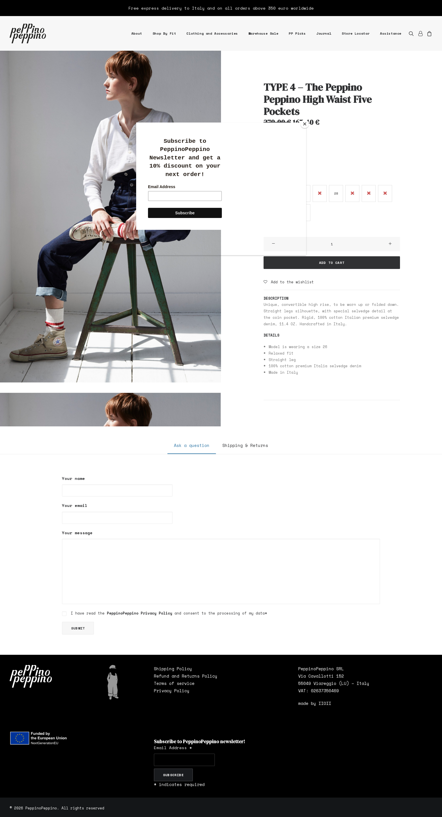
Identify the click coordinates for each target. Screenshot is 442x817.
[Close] (304, 124)
